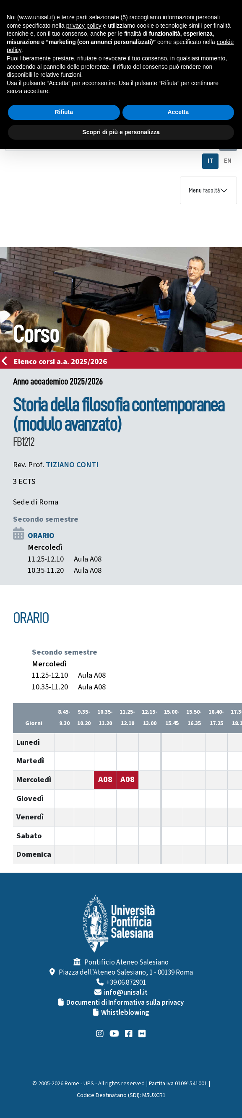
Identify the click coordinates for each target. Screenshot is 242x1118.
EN (228, 160)
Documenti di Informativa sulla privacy (125, 1003)
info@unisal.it (126, 993)
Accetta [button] (178, 112)
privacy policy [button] (83, 25)
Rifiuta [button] (64, 112)
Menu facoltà (204, 190)
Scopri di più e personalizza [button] (120, 132)
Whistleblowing (125, 1013)
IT (210, 160)
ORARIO (41, 535)
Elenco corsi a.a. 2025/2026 (57, 361)
